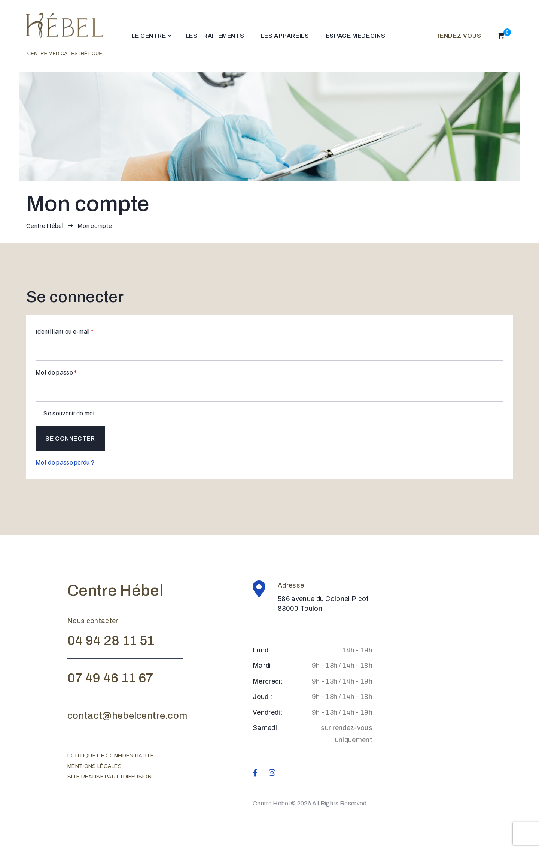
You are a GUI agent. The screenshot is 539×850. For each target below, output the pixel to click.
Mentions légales (94, 766)
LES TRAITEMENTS (215, 36)
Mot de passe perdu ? (65, 462)
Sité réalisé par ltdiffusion (109, 777)
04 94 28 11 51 (110, 640)
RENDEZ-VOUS (458, 36)
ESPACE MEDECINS (356, 36)
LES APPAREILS (285, 36)
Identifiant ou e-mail (65, 331)
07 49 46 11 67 (110, 678)
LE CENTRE (148, 36)
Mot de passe (56, 371)
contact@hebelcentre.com (127, 716)
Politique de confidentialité (110, 756)
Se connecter (70, 438)
